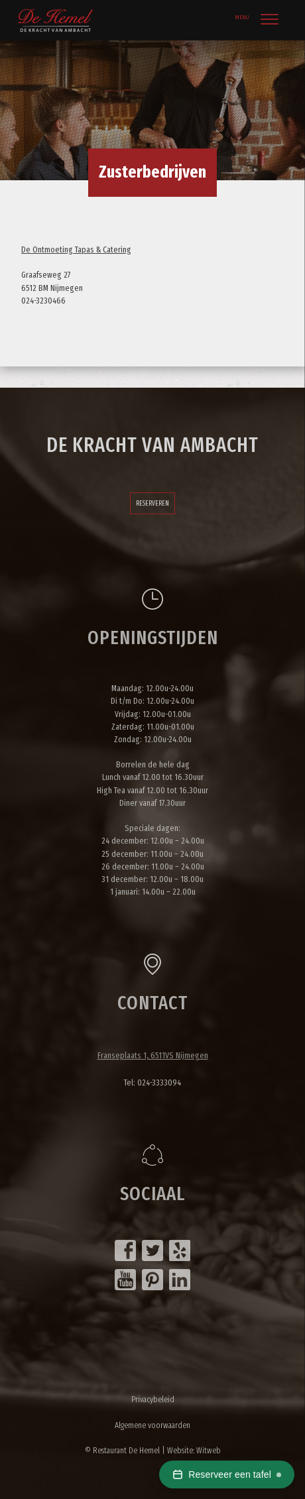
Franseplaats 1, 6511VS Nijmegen (152, 1055)
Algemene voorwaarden (152, 1425)
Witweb (208, 1450)
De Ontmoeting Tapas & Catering (76, 249)
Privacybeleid (152, 1399)
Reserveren (152, 503)
